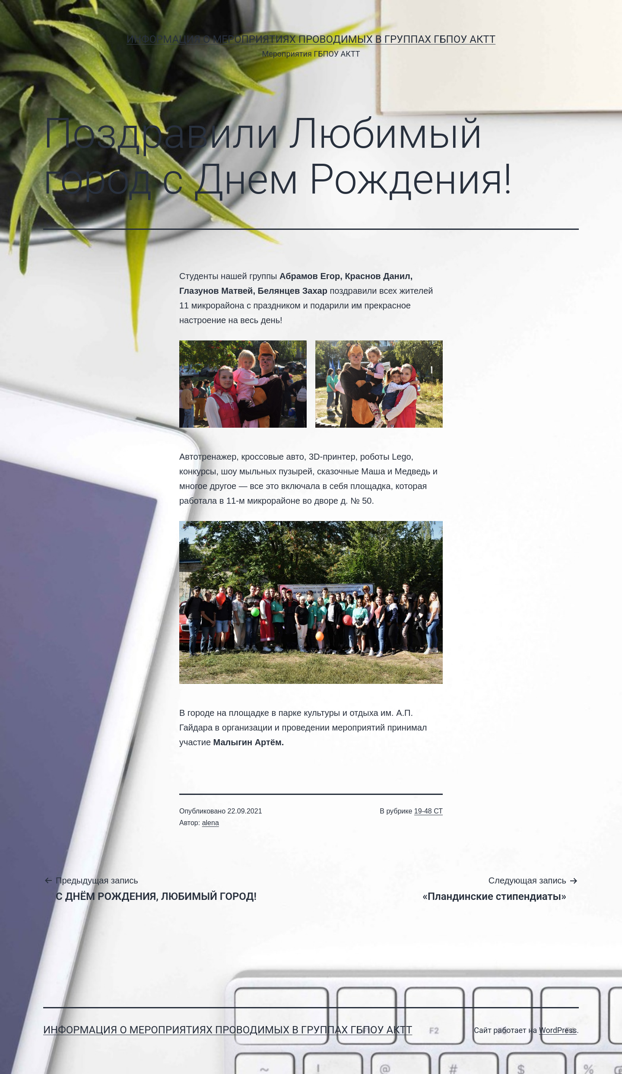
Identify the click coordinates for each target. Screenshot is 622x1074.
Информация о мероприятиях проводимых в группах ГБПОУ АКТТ (311, 39)
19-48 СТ (428, 811)
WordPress (558, 1030)
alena (210, 822)
